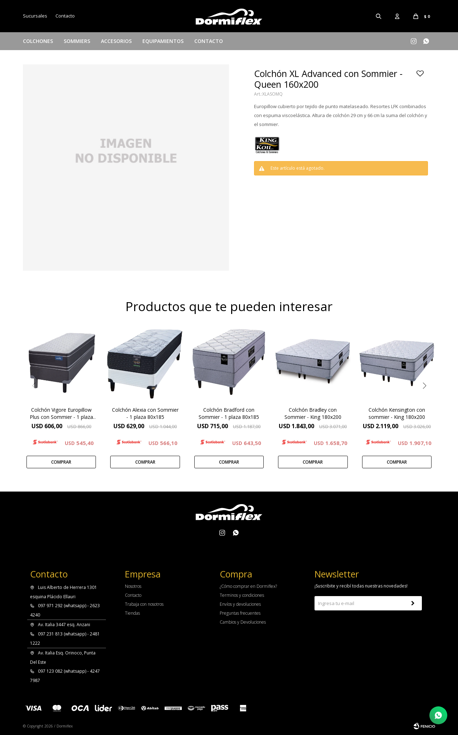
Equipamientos (163, 41)
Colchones (38, 41)
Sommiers (77, 41)
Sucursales (35, 16)
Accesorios (116, 41)
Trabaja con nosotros (144, 604)
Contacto (208, 41)
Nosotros (133, 586)
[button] (424, 385)
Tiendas (132, 613)
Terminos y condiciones (242, 595)
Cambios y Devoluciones (243, 622)
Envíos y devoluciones (240, 604)
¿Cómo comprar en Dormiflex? (248, 586)
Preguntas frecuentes (240, 613)
